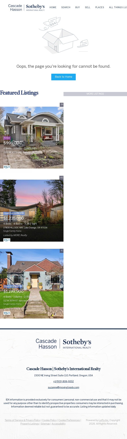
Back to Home (63, 77)
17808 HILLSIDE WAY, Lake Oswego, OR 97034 (25, 228)
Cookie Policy (49, 420)
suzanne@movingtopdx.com (63, 388)
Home (53, 7)
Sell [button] (87, 7)
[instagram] (70, 358)
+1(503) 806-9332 (63, 382)
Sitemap (45, 424)
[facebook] (56, 358)
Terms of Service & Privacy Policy (22, 420)
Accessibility (58, 424)
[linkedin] (63, 358)
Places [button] (99, 7)
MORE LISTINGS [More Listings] (95, 94)
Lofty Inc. (104, 420)
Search (66, 7)
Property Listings (30, 424)
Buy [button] (77, 7)
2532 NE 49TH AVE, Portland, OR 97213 (22, 152)
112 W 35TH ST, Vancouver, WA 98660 (21, 301)
